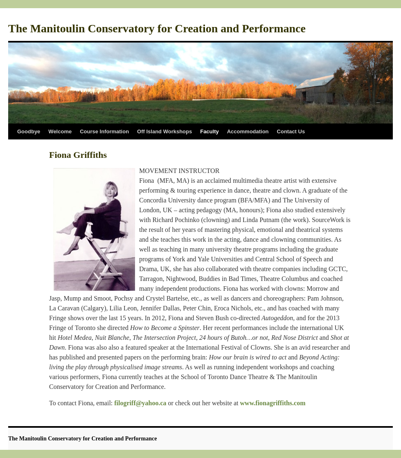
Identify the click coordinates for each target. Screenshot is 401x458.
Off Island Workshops (164, 131)
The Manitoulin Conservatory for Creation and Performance (157, 28)
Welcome (60, 131)
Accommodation (248, 131)
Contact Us (291, 131)
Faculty (209, 131)
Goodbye (28, 131)
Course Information (104, 131)
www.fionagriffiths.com (273, 403)
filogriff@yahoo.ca (140, 403)
